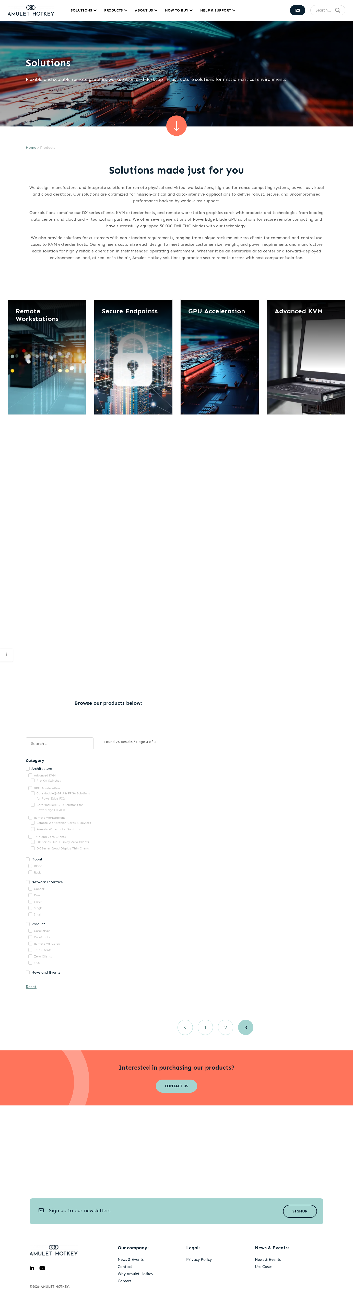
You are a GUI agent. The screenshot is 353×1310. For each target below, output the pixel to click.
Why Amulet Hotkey (135, 1274)
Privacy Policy (199, 1259)
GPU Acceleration (47, 788)
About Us (144, 10)
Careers (124, 1281)
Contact (125, 1266)
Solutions (81, 10)
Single (38, 908)
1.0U (37, 963)
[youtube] (42, 1268)
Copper (39, 889)
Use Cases (263, 1266)
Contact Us (176, 1086)
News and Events (45, 972)
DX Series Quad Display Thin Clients (63, 848)
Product (38, 924)
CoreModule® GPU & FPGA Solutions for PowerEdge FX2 (63, 796)
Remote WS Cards (47, 943)
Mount (36, 859)
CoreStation (42, 937)
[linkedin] (32, 1268)
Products (113, 10)
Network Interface (47, 882)
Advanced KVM (45, 775)
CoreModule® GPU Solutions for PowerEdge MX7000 (60, 807)
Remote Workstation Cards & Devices (64, 823)
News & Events (131, 1259)
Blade (38, 866)
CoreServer (42, 931)
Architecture (41, 768)
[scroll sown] (176, 125)
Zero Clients (43, 956)
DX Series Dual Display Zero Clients (63, 842)
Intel (37, 914)
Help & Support (215, 10)
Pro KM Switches (49, 780)
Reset (31, 986)
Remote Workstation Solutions (58, 829)
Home (31, 147)
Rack (37, 872)
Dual (37, 895)
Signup (300, 1211)
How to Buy (176, 10)
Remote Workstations (49, 817)
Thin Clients (42, 950)
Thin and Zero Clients (50, 837)
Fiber (38, 901)
